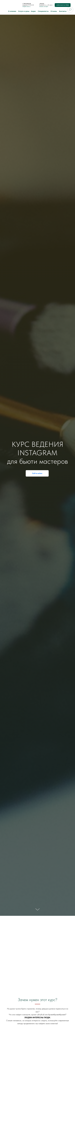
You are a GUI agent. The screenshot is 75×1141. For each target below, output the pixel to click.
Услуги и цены (23, 11)
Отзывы (54, 11)
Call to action (37, 473)
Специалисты (43, 11)
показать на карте (43, 6)
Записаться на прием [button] (62, 5)
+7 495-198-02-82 (26, 3)
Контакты (63, 11)
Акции (33, 11)
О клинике (12, 11)
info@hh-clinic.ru (26, 6)
